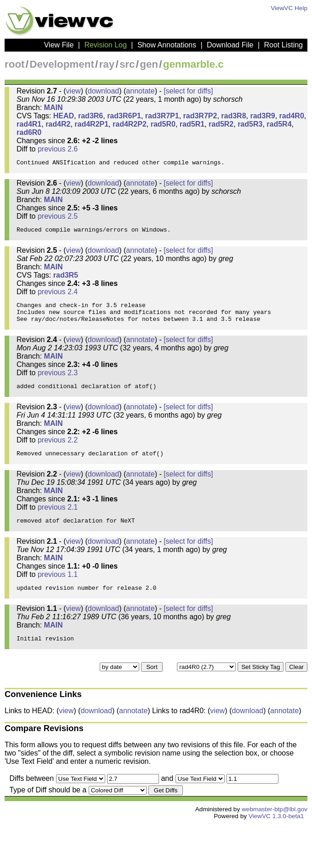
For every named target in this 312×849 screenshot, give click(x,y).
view (73, 91)
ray (107, 64)
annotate (140, 91)
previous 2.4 (58, 297)
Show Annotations (166, 45)
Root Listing (283, 45)
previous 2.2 (58, 454)
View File (59, 45)
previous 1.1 (58, 594)
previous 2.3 (58, 384)
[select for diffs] (188, 91)
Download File (230, 45)
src (127, 64)
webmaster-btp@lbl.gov (274, 834)
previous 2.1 (58, 524)
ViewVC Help (289, 8)
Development (61, 64)
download (103, 91)
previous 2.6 (58, 149)
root (15, 64)
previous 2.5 (58, 219)
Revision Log (105, 45)
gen (149, 64)
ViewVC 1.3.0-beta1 (276, 840)
